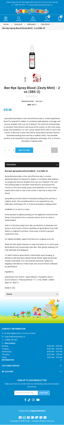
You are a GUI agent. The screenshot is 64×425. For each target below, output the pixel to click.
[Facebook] (25, 400)
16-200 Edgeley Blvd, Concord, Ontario (20, 333)
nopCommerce (37, 411)
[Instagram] (33, 400)
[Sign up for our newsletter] (26, 393)
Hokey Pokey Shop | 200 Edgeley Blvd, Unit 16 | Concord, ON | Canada (32, 2)
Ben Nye (39, 101)
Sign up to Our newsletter (32, 380)
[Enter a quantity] (9, 150)
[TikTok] (29, 400)
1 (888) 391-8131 (11, 340)
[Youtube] (38, 400)
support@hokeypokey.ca (15, 337)
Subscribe (44, 393)
